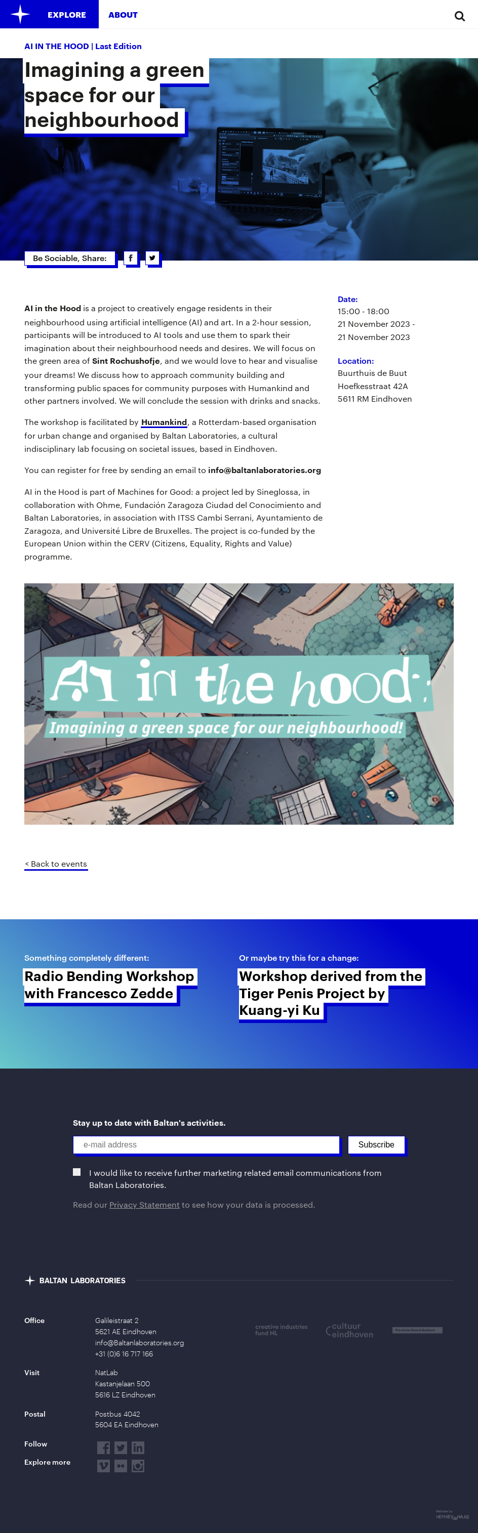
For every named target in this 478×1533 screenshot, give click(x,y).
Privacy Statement (144, 1204)
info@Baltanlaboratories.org (139, 1343)
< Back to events (56, 863)
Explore (67, 14)
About (123, 14)
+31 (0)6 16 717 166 (124, 1354)
